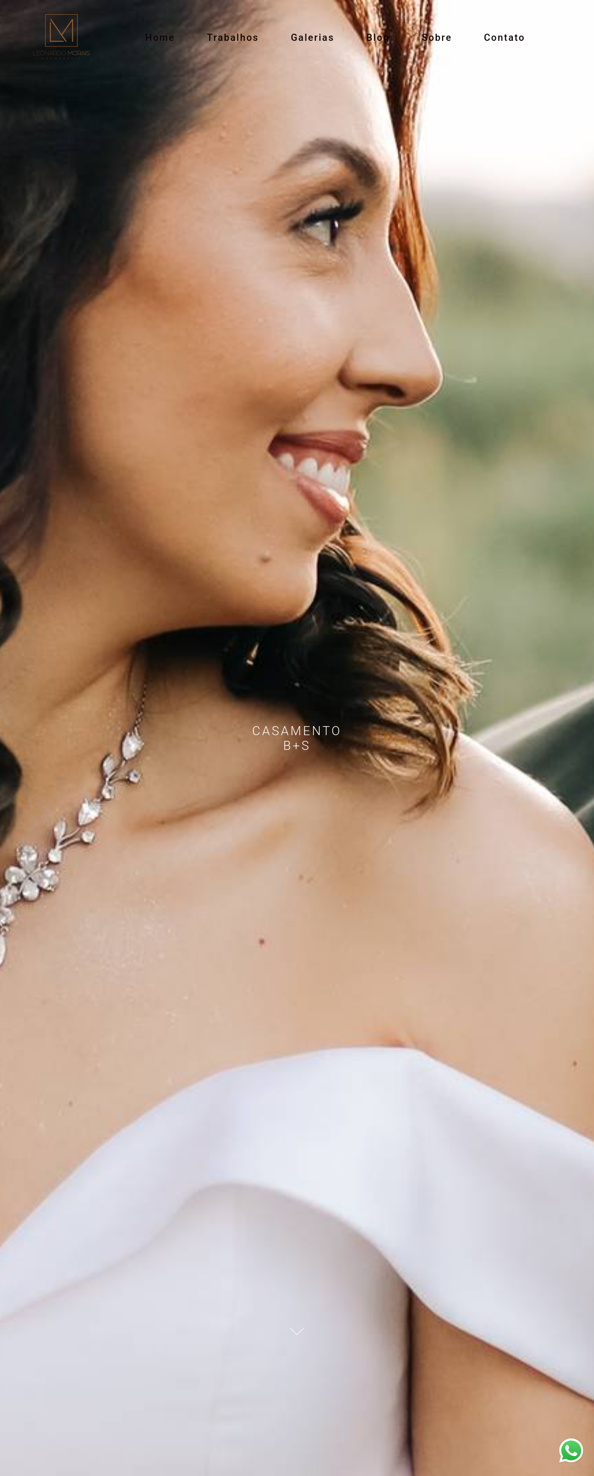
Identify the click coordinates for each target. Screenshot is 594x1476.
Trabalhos (233, 37)
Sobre (437, 37)
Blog (378, 37)
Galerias (312, 37)
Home (160, 37)
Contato (504, 37)
